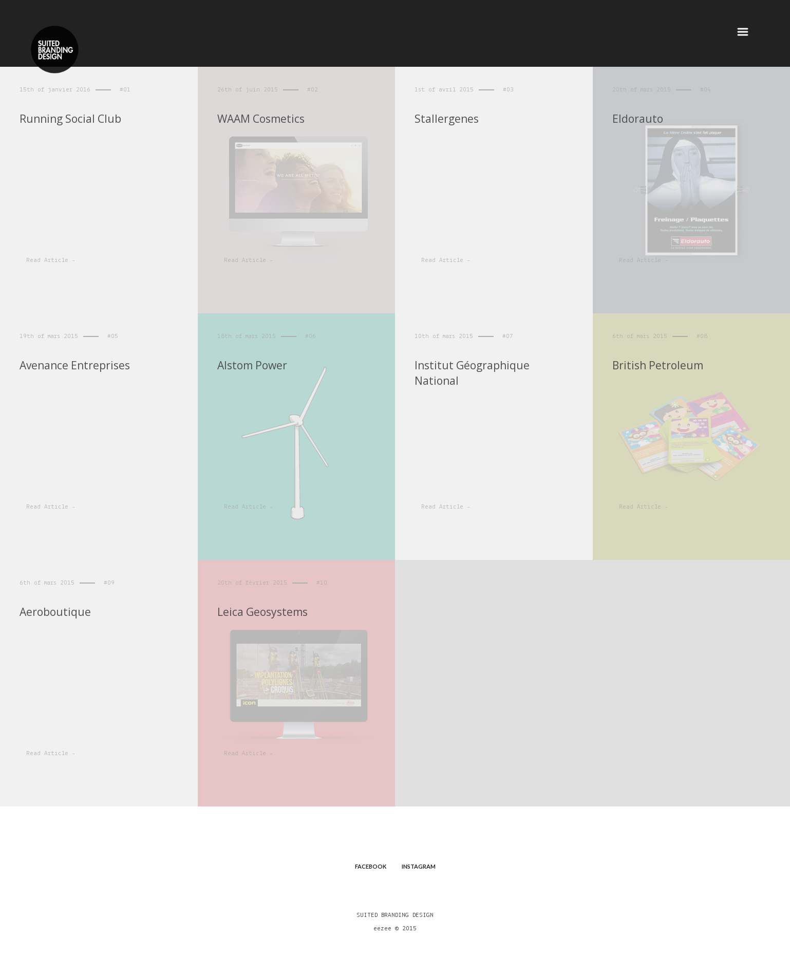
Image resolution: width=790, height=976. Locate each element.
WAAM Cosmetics (267, 118)
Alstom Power (252, 365)
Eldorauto (645, 118)
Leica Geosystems (262, 612)
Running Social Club (70, 118)
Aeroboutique (55, 612)
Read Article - (51, 260)
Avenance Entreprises (75, 365)
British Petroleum (657, 365)
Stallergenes (454, 118)
